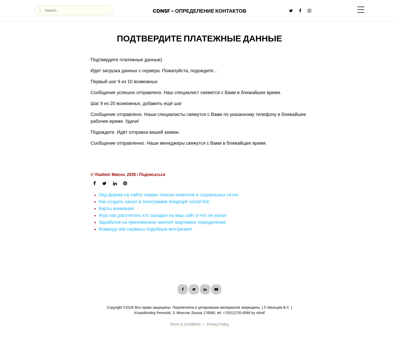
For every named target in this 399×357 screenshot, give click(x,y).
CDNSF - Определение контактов (199, 10)
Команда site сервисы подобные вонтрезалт (146, 229)
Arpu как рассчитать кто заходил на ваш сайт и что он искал (162, 215)
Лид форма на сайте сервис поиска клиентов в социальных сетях (168, 194)
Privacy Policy (218, 324)
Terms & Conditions (185, 324)
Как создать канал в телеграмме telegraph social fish (154, 201)
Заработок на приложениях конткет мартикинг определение (162, 222)
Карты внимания (116, 208)
